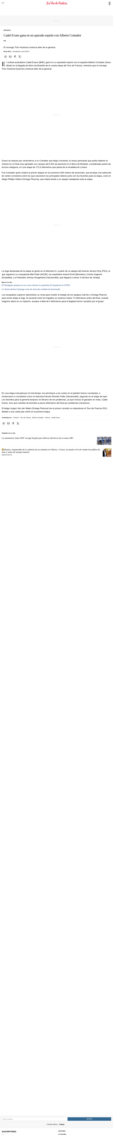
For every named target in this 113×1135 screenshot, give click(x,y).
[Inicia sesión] (109, 3)
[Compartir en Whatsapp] (5, 57)
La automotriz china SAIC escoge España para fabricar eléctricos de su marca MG (38, 438)
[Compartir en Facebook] (15, 57)
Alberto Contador (38, 417)
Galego (61, 1124)
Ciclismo (16, 417)
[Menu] (3, 3)
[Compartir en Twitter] (20, 57)
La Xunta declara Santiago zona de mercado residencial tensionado (31, 289)
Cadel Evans (55, 417)
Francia (47, 417)
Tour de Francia (25, 417)
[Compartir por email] (10, 57)
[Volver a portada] (56, 3)
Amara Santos (7, 455)
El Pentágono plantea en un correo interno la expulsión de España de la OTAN (36, 285)
